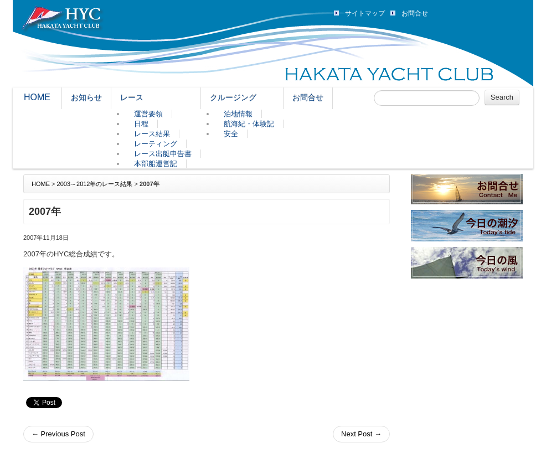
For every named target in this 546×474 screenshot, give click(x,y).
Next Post (361, 434)
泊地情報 (238, 114)
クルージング (233, 97)
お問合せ (414, 13)
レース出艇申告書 (163, 154)
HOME (37, 97)
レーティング (155, 144)
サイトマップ (365, 13)
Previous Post (58, 434)
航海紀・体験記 (249, 124)
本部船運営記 (155, 163)
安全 (231, 134)
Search (502, 97)
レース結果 (152, 134)
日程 (141, 124)
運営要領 (148, 114)
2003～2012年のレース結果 (95, 184)
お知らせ (86, 97)
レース (131, 97)
